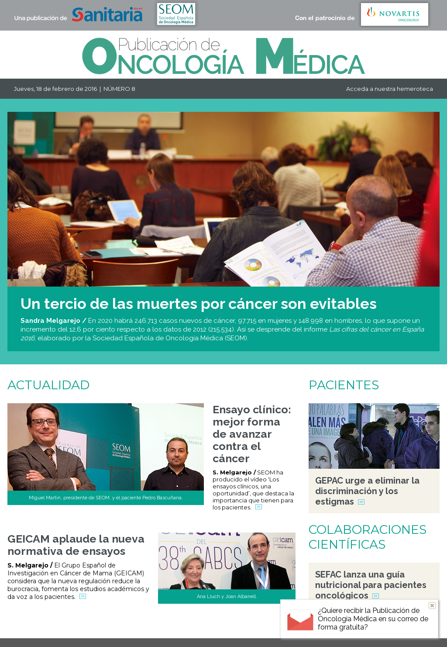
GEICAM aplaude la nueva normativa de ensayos (75, 544)
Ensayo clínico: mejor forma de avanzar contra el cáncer (252, 434)
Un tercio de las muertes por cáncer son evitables (199, 303)
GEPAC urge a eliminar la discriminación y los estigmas (367, 491)
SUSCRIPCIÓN (272, 634)
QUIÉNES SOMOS (220, 634)
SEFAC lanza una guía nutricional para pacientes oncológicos (370, 585)
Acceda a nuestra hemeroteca (389, 88)
